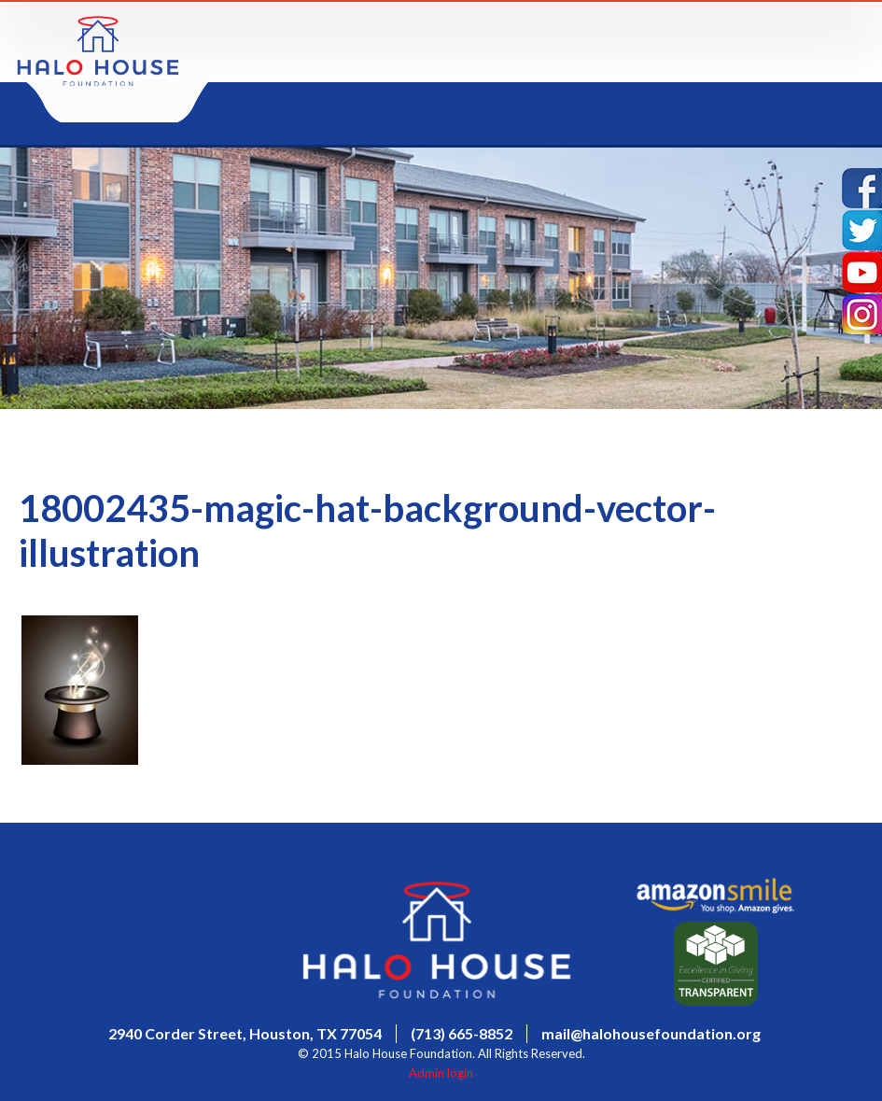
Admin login (441, 1073)
